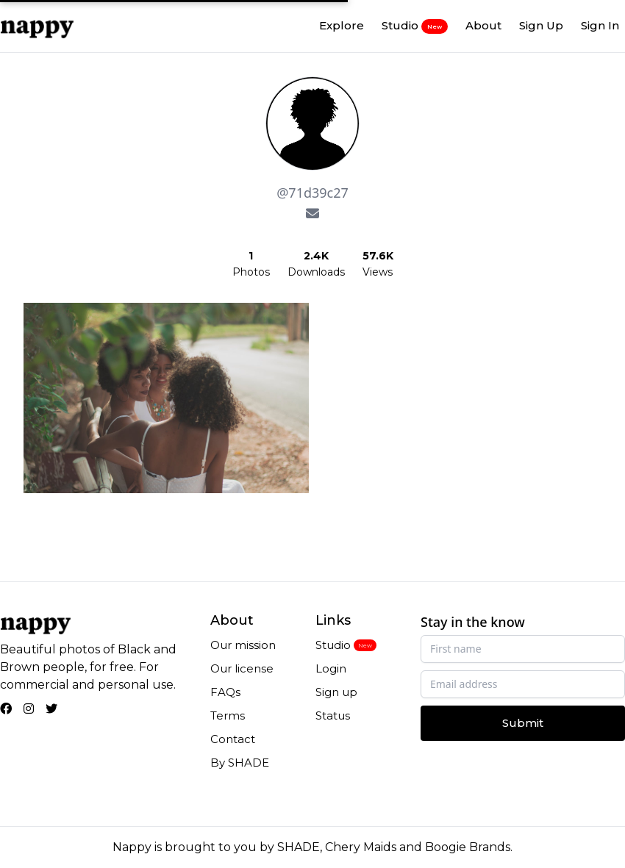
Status (332, 715)
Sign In (600, 25)
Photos (251, 272)
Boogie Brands (467, 847)
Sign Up (541, 25)
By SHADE (239, 763)
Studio (415, 25)
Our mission (243, 645)
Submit (522, 723)
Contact (232, 739)
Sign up (336, 692)
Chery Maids (360, 847)
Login (330, 668)
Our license (242, 668)
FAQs (225, 692)
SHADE (298, 847)
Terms (227, 715)
